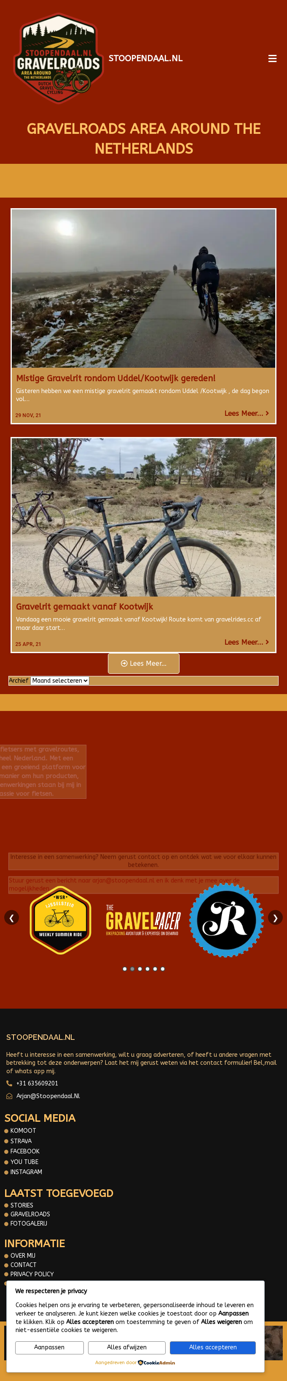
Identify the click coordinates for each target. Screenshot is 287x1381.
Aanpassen (49, 1347)
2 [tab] (132, 968)
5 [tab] (155, 968)
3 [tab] (139, 968)
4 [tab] (147, 968)
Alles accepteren (213, 1347)
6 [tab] (162, 968)
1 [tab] (124, 968)
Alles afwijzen (127, 1347)
